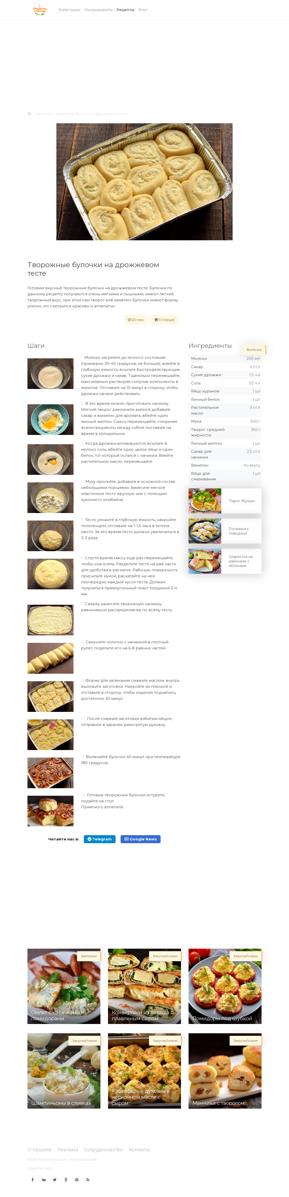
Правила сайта (39, 1168)
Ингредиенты (98, 9)
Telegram (100, 839)
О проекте (39, 1150)
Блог (143, 9)
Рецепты (126, 9)
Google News (140, 839)
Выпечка (43, 114)
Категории (69, 9)
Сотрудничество (103, 1150)
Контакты (139, 1150)
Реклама (68, 1150)
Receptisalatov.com (53, 1159)
